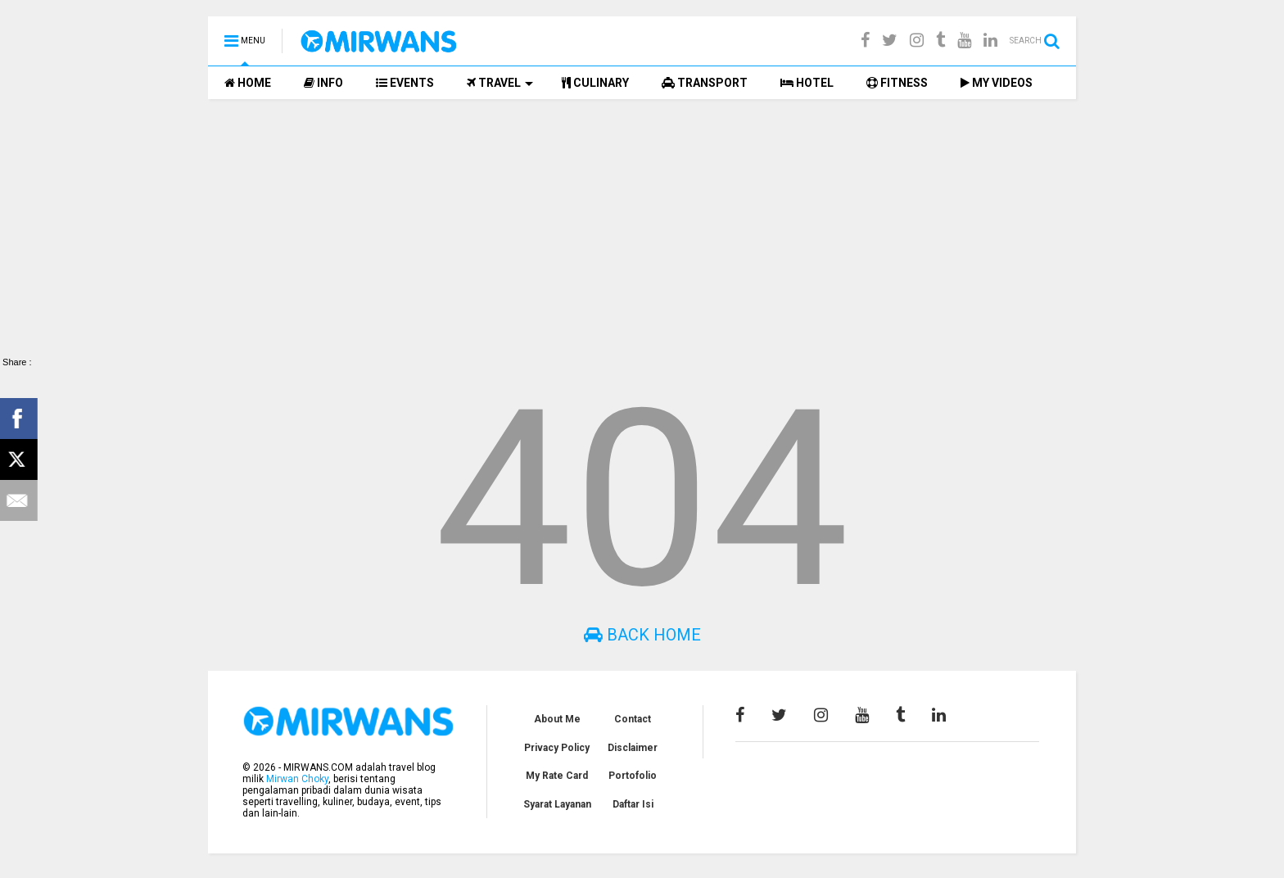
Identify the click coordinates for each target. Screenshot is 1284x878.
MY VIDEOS (997, 82)
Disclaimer (633, 748)
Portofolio (632, 775)
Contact (632, 719)
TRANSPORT (705, 82)
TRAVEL (500, 82)
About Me (557, 719)
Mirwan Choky (297, 779)
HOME (247, 82)
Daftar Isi (633, 804)
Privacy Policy (557, 748)
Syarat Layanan (557, 804)
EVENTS (405, 82)
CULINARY (595, 82)
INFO (323, 82)
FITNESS (897, 82)
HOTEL (807, 82)
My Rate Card (557, 775)
